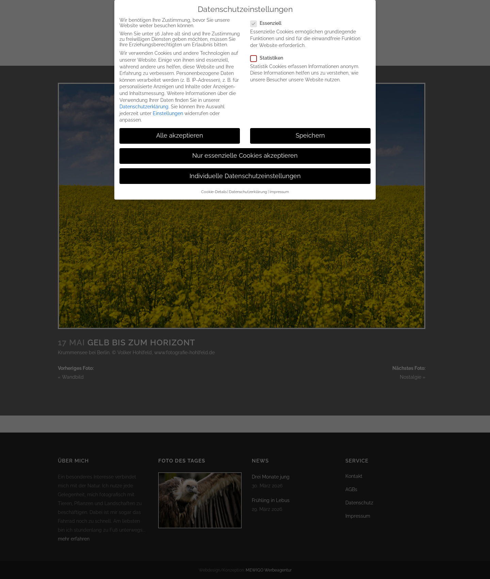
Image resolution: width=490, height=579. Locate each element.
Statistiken (269, 51)
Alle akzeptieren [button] (179, 128)
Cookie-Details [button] (214, 185)
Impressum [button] (279, 185)
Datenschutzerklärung (143, 100)
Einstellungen (168, 106)
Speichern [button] (310, 128)
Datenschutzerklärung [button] (248, 185)
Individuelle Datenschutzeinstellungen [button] (245, 169)
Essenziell (268, 16)
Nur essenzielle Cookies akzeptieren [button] (245, 149)
